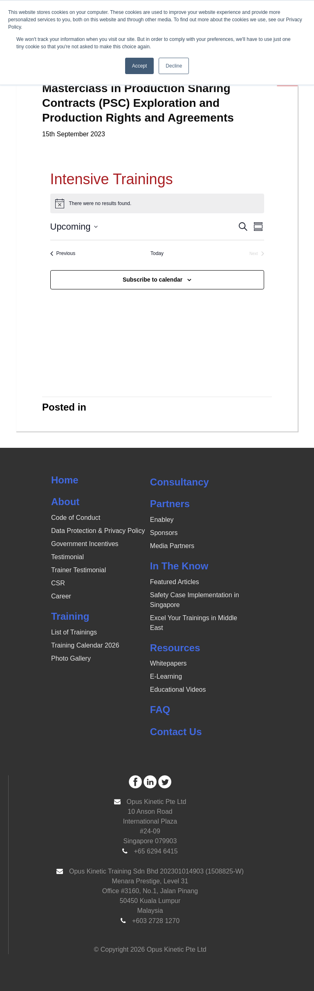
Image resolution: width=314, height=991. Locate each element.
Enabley (162, 519)
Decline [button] (174, 66)
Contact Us (176, 731)
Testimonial (67, 556)
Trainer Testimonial (78, 570)
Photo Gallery (71, 658)
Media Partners (172, 545)
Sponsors (164, 532)
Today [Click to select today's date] (157, 253)
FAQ (160, 709)
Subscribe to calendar (152, 279)
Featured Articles (174, 581)
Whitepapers (168, 663)
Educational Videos (178, 689)
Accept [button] (139, 66)
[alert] (157, 203)
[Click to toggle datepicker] (74, 226)
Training (70, 616)
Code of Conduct (75, 517)
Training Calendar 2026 (85, 645)
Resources (175, 647)
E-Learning (166, 676)
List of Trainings (74, 632)
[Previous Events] (63, 253)
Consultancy (179, 482)
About (65, 501)
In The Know (179, 565)
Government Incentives (85, 543)
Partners (170, 503)
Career (61, 596)
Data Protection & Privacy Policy (98, 530)
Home (64, 479)
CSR (58, 583)
